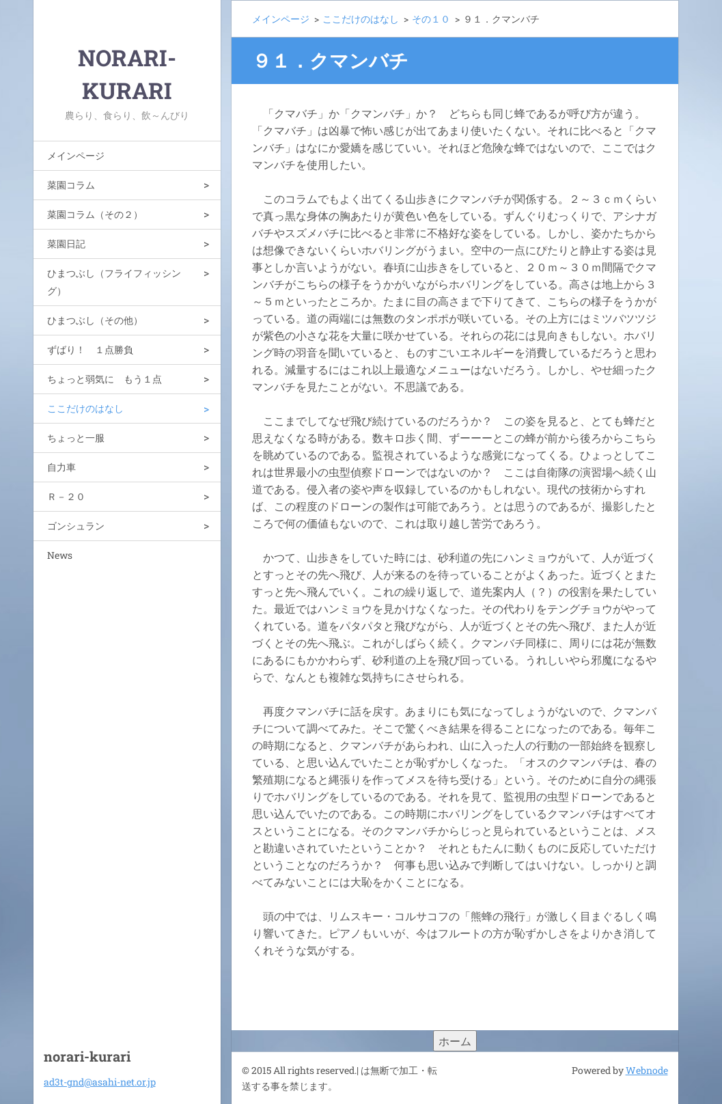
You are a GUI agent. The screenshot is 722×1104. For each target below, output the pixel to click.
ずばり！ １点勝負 (90, 349)
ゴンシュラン (76, 525)
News (59, 555)
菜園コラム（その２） (95, 214)
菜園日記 (66, 243)
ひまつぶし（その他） (95, 320)
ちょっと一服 (76, 437)
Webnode (647, 1070)
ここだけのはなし (85, 408)
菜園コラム (71, 184)
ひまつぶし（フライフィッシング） (114, 281)
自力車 (61, 466)
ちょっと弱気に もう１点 (104, 378)
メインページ (76, 155)
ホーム (455, 1041)
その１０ (431, 18)
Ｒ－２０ (66, 496)
